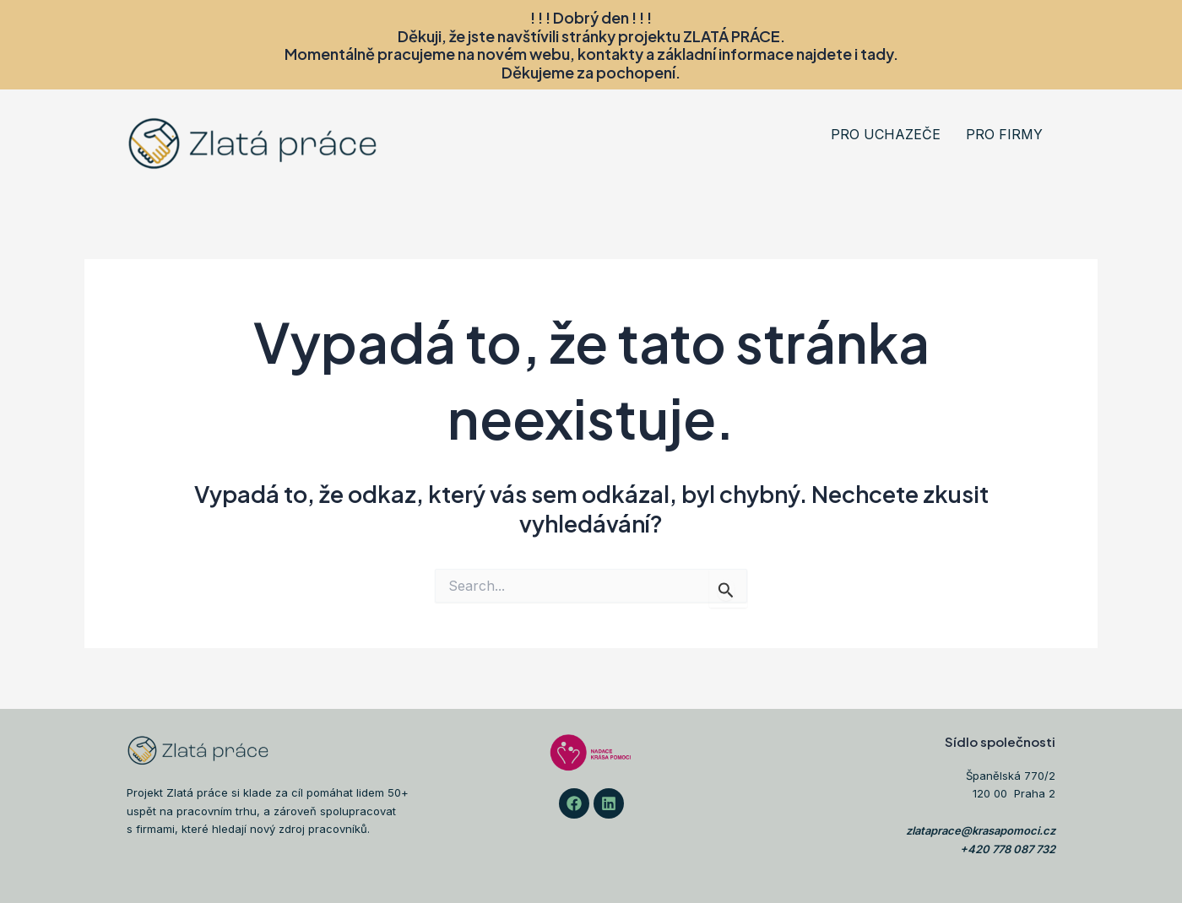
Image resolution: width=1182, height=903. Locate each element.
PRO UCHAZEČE (886, 134)
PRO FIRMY (1004, 134)
